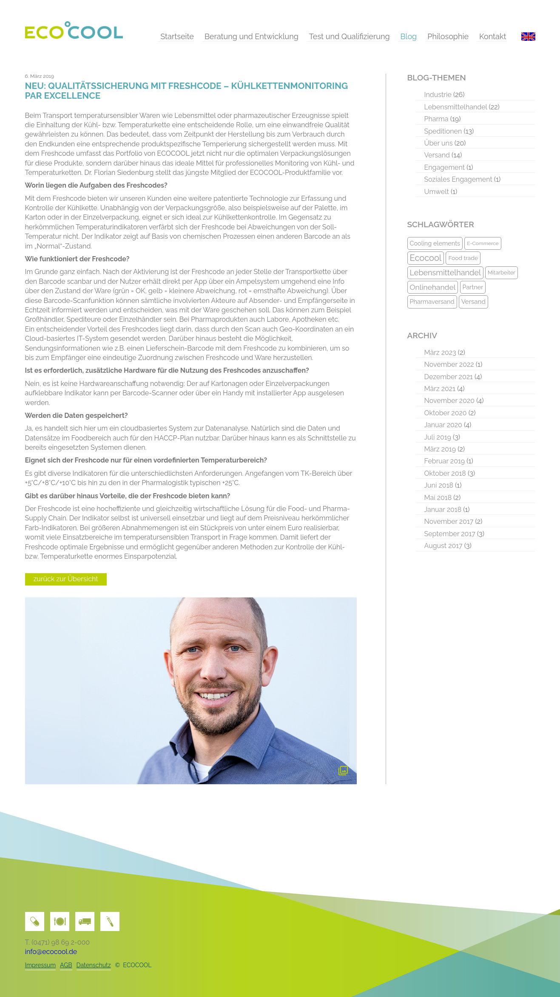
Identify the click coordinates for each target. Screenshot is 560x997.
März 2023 (440, 353)
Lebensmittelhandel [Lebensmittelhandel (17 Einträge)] (445, 272)
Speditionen (443, 131)
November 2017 (449, 521)
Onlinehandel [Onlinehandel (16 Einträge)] (433, 287)
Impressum (40, 965)
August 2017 (443, 546)
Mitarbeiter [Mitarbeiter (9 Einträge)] (501, 272)
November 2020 (449, 401)
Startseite (177, 36)
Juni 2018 (438, 485)
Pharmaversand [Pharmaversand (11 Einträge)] (432, 301)
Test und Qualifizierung (349, 36)
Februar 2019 (444, 461)
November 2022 (449, 364)
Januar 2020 (443, 425)
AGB (66, 965)
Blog (409, 36)
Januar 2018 (443, 510)
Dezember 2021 (448, 377)
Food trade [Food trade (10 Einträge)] (463, 257)
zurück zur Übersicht (66, 579)
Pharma (436, 119)
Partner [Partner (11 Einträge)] (473, 287)
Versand (437, 155)
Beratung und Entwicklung (251, 36)
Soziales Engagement (458, 179)
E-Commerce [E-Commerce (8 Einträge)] (482, 243)
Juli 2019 (437, 437)
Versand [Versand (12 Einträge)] (473, 302)
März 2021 (440, 389)
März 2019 (440, 449)
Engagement (444, 167)
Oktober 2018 (445, 473)
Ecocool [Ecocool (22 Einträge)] (426, 258)
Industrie (438, 95)
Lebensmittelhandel (455, 107)
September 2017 (449, 534)
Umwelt (436, 192)
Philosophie (448, 36)
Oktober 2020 (445, 413)
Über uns (438, 143)
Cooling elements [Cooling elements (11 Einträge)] (435, 243)
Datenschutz (94, 965)
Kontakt (492, 36)
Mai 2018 (438, 498)
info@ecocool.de (51, 952)
